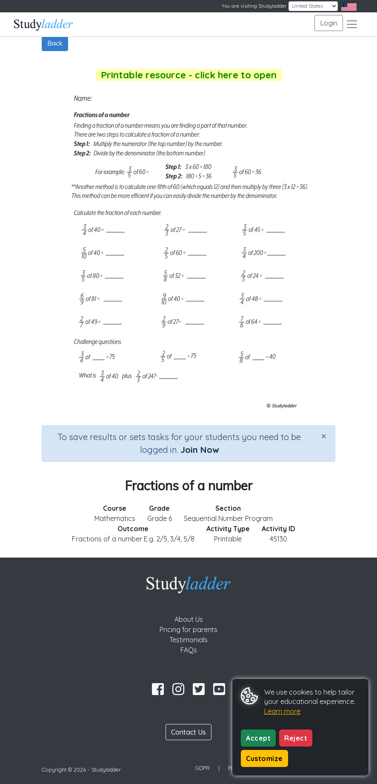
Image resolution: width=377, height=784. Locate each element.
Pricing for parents (188, 629)
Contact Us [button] (188, 732)
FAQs (188, 650)
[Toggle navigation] (351, 24)
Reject (295, 738)
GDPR (202, 767)
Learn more (282, 711)
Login (328, 23)
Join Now (199, 449)
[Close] (324, 436)
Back (55, 43)
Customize (264, 758)
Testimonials (188, 639)
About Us (188, 619)
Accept (258, 738)
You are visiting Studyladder (254, 6)
